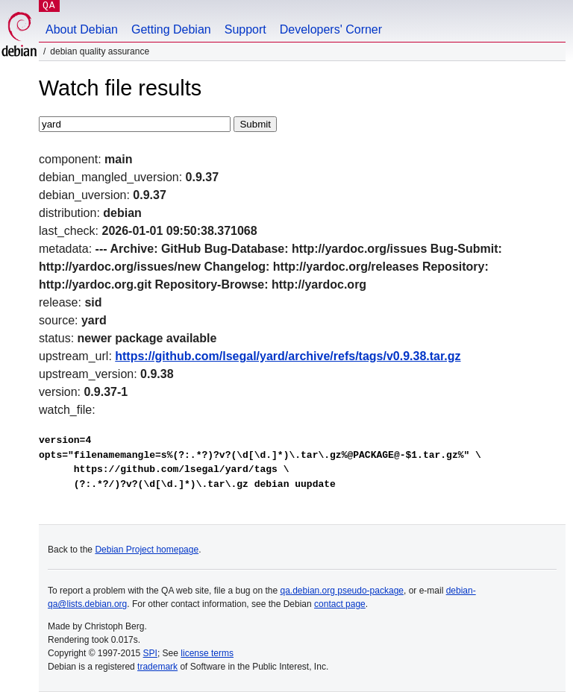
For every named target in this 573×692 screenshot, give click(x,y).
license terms (207, 653)
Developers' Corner (331, 29)
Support (245, 29)
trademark (157, 666)
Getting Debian (171, 29)
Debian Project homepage (146, 549)
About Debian (82, 29)
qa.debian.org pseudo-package (342, 590)
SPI (150, 653)
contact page (340, 604)
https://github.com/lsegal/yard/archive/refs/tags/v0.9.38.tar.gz (287, 356)
